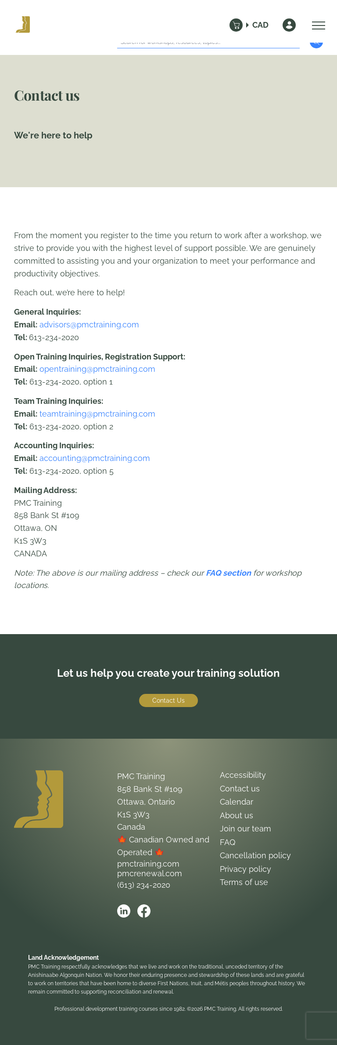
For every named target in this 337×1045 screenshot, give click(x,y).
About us (236, 815)
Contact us (240, 788)
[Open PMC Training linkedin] (123, 911)
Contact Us (168, 700)
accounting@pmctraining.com (94, 458)
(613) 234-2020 (143, 884)
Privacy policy (245, 869)
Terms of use (244, 882)
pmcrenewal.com (149, 873)
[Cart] (236, 25)
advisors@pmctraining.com (89, 324)
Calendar (236, 801)
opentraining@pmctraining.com (97, 369)
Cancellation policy (255, 855)
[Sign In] (289, 25)
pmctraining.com (148, 863)
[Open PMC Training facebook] (144, 911)
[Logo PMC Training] (23, 25)
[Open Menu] (316, 25)
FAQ (227, 842)
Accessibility (243, 775)
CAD (260, 24)
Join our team (245, 828)
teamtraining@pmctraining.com (97, 413)
